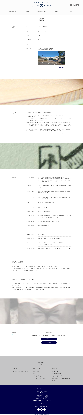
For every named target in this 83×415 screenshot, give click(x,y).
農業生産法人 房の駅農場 (38, 376)
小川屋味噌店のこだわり (13, 11)
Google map (61, 67)
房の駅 (34, 373)
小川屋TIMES (56, 11)
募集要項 (49, 342)
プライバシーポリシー (43, 406)
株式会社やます (36, 371)
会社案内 (70, 11)
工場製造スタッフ (49, 338)
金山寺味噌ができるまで (41, 11)
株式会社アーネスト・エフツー (39, 378)
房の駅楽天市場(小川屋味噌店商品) (20, 371)
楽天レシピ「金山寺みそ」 (57, 376)
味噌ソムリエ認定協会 (57, 373)
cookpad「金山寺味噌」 (57, 375)
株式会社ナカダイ (36, 375)
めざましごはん (55, 371)
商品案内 (27, 11)
